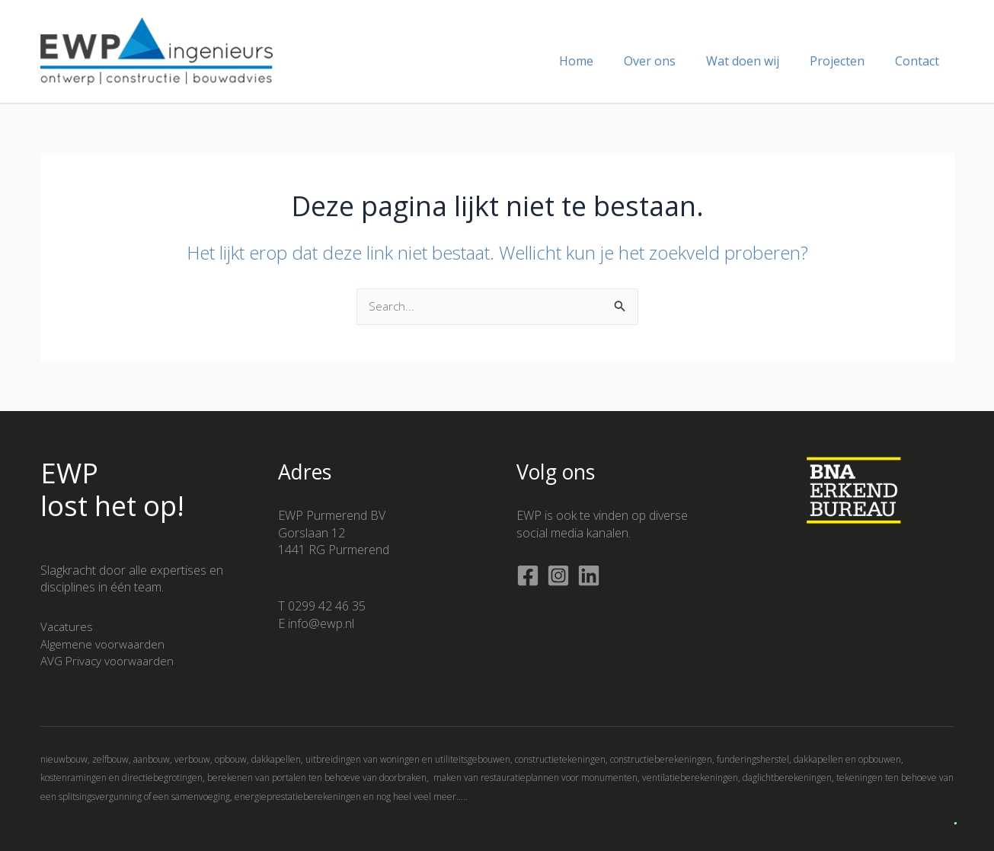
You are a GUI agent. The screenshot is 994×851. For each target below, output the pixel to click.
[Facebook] (527, 575)
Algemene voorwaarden (105, 644)
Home (603, 61)
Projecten (846, 61)
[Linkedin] (588, 575)
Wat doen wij (757, 61)
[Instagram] (558, 575)
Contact (920, 61)
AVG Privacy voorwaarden (110, 660)
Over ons (671, 61)
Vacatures (67, 626)
